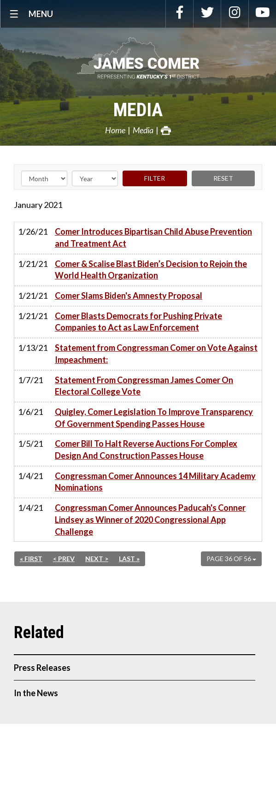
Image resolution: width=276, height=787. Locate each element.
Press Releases (42, 668)
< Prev (64, 558)
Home (115, 130)
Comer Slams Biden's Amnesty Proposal (128, 295)
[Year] (95, 178)
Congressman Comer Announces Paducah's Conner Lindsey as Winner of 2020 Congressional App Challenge (150, 519)
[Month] (44, 178)
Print (166, 130)
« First (31, 558)
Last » (129, 558)
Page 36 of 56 (231, 558)
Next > (96, 558)
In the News (36, 693)
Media (138, 110)
